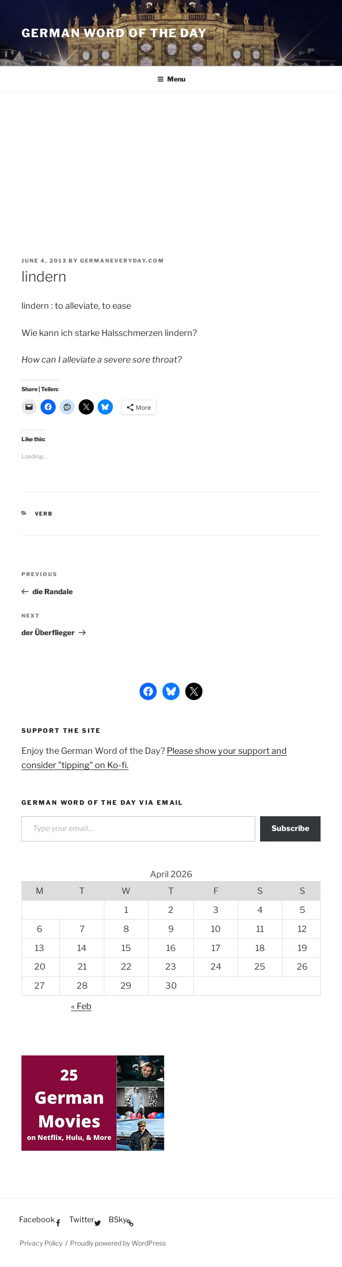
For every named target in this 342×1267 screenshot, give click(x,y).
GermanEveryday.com (122, 260)
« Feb (81, 1006)
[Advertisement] (171, 163)
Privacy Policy (41, 1243)
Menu (171, 79)
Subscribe (290, 828)
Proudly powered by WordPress (118, 1243)
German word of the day (114, 33)
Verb (44, 513)
